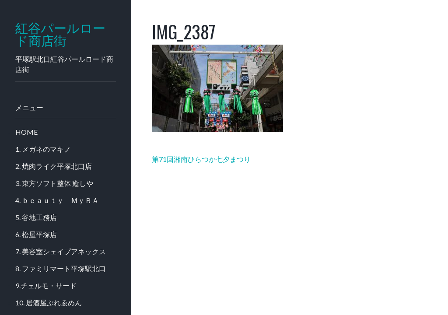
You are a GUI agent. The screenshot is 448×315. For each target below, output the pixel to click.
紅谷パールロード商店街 (60, 34)
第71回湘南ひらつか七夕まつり (201, 159)
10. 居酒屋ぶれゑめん (48, 302)
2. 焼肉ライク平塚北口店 (53, 166)
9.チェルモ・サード (46, 285)
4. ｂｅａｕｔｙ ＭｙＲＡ (57, 200)
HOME (26, 132)
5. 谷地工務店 (36, 217)
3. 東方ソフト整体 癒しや (54, 183)
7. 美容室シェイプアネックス (60, 251)
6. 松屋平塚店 (36, 234)
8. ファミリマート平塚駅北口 (60, 268)
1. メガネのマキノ (43, 149)
